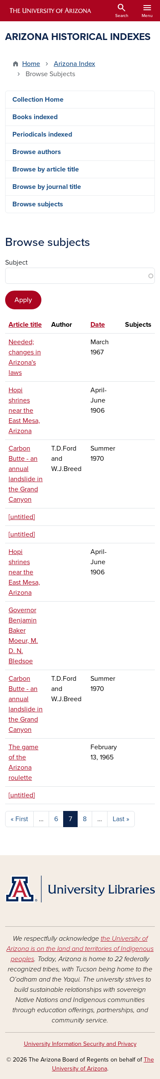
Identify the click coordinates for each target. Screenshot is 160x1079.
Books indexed (35, 117)
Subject (16, 262)
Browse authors (36, 152)
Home (31, 64)
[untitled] (22, 517)
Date (97, 324)
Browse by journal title (46, 187)
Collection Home (38, 99)
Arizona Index (74, 64)
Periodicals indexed (42, 134)
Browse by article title (45, 169)
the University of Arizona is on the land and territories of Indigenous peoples (80, 948)
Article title (25, 324)
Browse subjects (37, 204)
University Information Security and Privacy (80, 1044)
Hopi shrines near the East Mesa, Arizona (24, 410)
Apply (23, 300)
